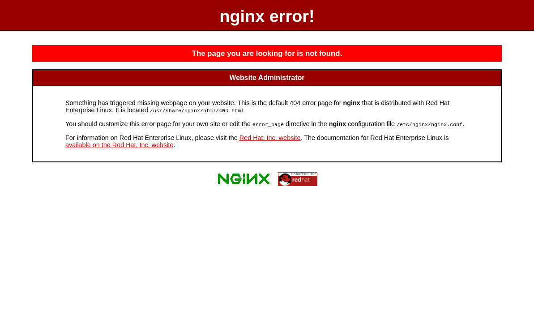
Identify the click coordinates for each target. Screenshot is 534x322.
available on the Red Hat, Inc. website (119, 144)
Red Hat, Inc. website (270, 136)
